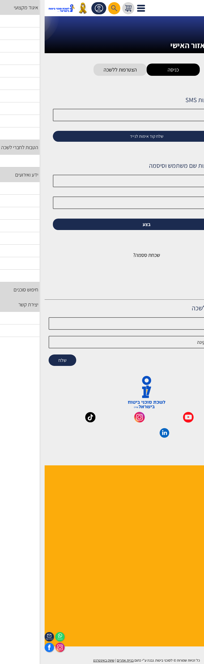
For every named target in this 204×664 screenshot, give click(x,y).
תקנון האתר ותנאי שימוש (180, 572)
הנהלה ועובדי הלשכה (183, 483)
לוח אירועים (190, 613)
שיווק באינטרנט (59, 660)
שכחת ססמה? (102, 255)
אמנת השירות (189, 586)
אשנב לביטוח (189, 538)
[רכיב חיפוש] (69, 8)
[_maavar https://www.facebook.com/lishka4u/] (192, 420)
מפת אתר (192, 565)
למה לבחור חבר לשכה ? (181, 490)
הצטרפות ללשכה (75, 69)
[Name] (102, 323)
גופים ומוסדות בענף (184, 551)
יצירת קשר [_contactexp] (4, 639)
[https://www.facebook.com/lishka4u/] (4, 647)
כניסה (128, 69)
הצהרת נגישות (188, 579)
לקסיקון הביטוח (187, 545)
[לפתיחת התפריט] (96, 8)
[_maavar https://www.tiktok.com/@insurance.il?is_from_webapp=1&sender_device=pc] (45, 420)
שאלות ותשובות (187, 558)
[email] (102, 342)
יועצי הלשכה (190, 504)
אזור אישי (55, 8)
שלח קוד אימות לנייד (102, 136)
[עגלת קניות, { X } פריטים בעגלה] (84, 8)
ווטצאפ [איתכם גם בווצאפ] (15, 639)
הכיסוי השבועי (188, 620)
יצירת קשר (191, 511)
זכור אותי (183, 233)
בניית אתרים (80, 660)
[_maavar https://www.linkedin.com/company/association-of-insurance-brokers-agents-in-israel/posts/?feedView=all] (120, 435)
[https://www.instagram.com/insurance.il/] (15, 647)
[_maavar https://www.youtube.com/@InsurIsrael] (143, 420)
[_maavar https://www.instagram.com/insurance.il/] (95, 420)
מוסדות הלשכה (187, 497)
